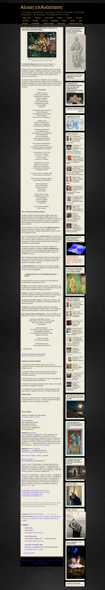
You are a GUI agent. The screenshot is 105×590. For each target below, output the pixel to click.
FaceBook (24, 520)
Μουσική (25, 23)
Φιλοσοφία (25, 20)
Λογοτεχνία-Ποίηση (55, 516)
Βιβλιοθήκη (54, 20)
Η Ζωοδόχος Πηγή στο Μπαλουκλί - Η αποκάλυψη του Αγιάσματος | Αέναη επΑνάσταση (74, 200)
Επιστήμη (35, 20)
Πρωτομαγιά (61, 23)
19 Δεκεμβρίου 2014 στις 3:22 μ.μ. (31, 417)
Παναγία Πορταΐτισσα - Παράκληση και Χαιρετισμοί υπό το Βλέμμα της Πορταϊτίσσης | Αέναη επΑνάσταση (74, 227)
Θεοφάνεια (25, 269)
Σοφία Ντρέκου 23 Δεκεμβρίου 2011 (32, 495)
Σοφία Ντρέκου (49, 18)
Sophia (23, 420)
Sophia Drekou (32, 433)
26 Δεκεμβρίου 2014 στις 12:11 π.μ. (34, 541)
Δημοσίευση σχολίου (29, 553)
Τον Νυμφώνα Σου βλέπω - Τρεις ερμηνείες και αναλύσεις (77, 323)
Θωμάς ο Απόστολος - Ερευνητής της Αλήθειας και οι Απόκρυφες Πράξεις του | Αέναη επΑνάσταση (73, 217)
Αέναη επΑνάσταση (41, 7)
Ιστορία (73, 20)
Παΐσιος (64, 20)
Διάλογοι (36, 516)
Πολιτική (44, 20)
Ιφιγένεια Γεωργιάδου (34, 448)
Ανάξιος (27, 528)
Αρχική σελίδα (26, 18)
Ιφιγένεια (24, 434)
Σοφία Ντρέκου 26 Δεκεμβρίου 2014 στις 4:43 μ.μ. (36, 490)
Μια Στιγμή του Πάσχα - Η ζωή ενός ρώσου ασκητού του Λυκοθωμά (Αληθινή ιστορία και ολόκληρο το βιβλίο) (74, 160)
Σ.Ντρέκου (41, 518)
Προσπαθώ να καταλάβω (32, 544)
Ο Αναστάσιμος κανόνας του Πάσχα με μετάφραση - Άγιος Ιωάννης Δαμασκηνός (74, 139)
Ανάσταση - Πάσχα (48, 23)
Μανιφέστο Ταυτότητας (75, 23)
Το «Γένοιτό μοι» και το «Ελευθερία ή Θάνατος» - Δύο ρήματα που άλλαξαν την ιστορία (74, 376)
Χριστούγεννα (40, 356)
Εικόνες (41, 516)
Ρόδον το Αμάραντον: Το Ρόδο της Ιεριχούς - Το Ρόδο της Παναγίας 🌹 (74, 367)
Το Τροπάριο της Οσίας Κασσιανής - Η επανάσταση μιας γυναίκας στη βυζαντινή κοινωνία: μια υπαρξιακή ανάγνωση (74, 341)
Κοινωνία (60, 18)
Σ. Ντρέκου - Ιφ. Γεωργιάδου (29, 518)
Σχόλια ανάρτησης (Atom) (45, 569)
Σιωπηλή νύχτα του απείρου (41, 445)
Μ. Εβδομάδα (35, 23)
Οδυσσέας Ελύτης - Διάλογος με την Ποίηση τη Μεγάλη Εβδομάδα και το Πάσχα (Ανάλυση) (74, 331)
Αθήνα (81, 20)
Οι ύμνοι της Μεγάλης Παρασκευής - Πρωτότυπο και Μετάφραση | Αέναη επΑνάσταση (73, 386)
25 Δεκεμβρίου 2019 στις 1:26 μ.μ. (34, 549)
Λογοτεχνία (79, 18)
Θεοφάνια (46, 516)
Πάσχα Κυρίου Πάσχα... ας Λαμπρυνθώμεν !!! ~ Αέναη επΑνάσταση (77, 208)
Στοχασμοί (24, 356)
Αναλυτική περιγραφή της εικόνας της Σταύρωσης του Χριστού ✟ (73, 351)
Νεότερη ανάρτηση (28, 560)
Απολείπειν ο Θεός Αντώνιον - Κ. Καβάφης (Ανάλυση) (77, 359)
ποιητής (45, 152)
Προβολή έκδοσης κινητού (41, 563)
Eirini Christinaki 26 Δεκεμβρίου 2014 (32, 494)
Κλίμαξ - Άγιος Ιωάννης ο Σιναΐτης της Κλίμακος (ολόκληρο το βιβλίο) (74, 180)
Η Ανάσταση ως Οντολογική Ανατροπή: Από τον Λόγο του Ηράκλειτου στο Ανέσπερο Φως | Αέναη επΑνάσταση (74, 88)
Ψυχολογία (38, 18)
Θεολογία (69, 18)
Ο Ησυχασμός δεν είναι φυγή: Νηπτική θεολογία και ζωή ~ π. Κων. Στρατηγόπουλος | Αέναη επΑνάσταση (74, 190)
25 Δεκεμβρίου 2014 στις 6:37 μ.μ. (34, 532)
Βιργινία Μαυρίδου (27, 464)
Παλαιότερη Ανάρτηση (55, 560)
